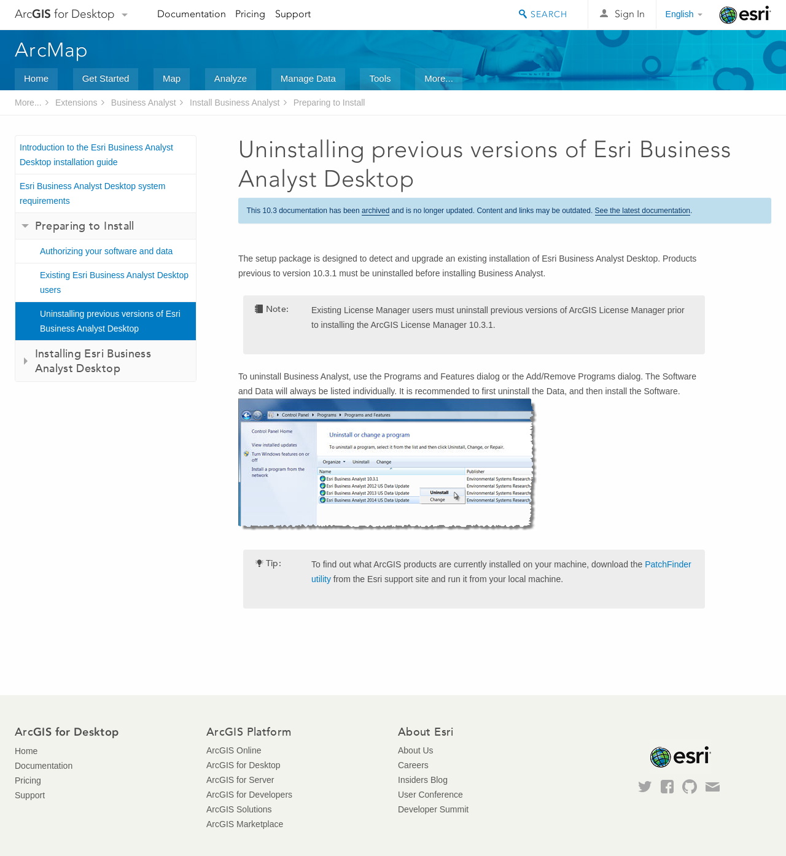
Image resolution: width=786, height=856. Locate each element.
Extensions (76, 102)
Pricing (250, 14)
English (680, 14)
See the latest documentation (642, 210)
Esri (745, 14)
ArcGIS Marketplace (244, 824)
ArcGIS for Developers (249, 795)
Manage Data (308, 78)
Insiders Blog (423, 780)
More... (438, 78)
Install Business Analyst (234, 102)
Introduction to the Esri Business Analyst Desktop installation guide (96, 154)
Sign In (630, 14)
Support (293, 14)
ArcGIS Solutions (239, 809)
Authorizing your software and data (106, 251)
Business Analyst (143, 102)
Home (36, 78)
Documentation (191, 14)
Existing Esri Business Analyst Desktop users (114, 282)
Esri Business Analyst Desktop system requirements (92, 193)
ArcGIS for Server (240, 780)
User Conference (430, 795)
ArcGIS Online (233, 750)
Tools (380, 78)
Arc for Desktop (65, 14)
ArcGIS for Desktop (243, 765)
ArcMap (52, 49)
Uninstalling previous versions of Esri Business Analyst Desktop (110, 321)
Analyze (230, 78)
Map (172, 78)
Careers (413, 765)
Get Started (106, 78)
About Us (416, 750)
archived (375, 210)
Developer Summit (433, 809)
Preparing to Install (329, 102)
